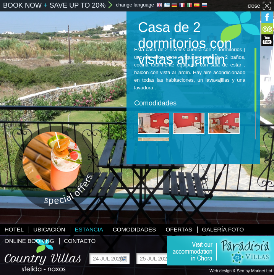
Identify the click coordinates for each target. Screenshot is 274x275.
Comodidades (134, 229)
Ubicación (49, 229)
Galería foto (223, 229)
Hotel (14, 229)
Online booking (29, 241)
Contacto (80, 241)
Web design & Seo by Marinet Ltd (240, 271)
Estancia (89, 229)
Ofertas (179, 229)
